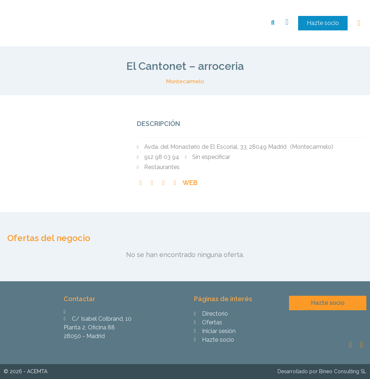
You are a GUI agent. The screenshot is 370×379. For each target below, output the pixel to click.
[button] (323, 23)
